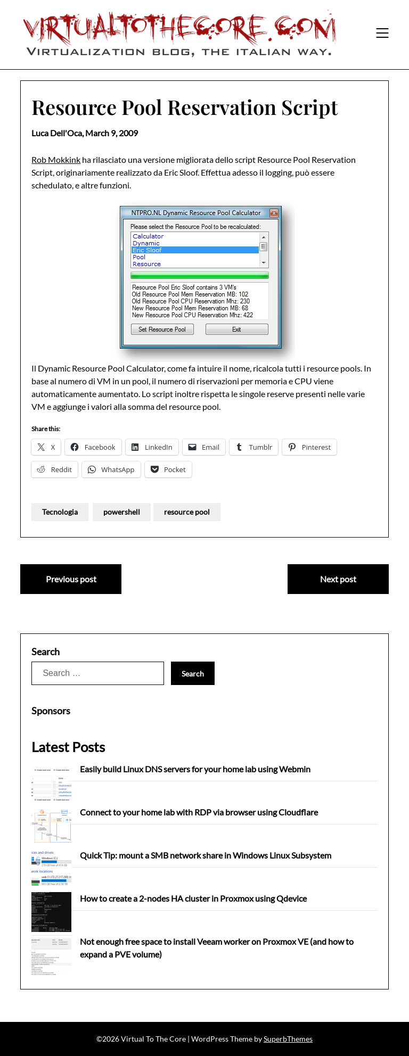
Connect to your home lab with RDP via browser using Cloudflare (199, 812)
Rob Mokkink (55, 159)
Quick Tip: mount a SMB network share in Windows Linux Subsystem (205, 855)
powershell (121, 511)
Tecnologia (60, 511)
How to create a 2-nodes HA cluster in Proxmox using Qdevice (193, 898)
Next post (338, 579)
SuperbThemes (288, 1038)
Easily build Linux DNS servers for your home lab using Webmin (195, 769)
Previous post (71, 579)
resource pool (187, 511)
